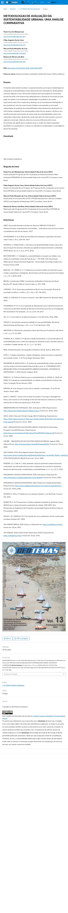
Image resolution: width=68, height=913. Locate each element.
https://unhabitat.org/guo (13, 536)
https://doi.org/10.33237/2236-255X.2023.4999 (24, 68)
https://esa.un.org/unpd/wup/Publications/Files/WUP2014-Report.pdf (29, 433)
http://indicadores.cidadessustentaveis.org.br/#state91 (23, 477)
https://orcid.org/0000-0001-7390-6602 (15, 53)
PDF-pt (8, 638)
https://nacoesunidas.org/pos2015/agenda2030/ (32, 444)
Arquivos (13, 9)
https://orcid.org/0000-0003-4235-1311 (15, 45)
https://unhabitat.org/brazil (52, 524)
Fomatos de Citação (10, 674)
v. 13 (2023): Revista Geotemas (29, 9)
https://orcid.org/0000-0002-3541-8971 (15, 36)
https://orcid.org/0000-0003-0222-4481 (15, 61)
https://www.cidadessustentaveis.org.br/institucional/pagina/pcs (38, 486)
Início (5, 9)
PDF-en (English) (22, 638)
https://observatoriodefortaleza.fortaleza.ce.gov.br (22, 411)
